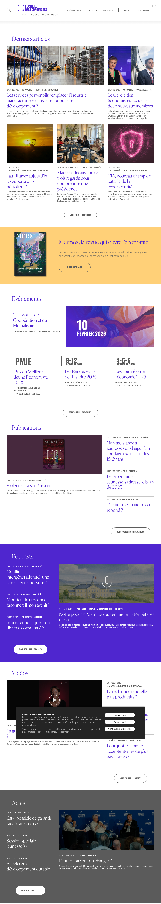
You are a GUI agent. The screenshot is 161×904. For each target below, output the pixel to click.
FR (150, 5)
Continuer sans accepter (119, 729)
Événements (109, 10)
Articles (92, 10)
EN (154, 5)
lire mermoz (75, 267)
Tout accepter (120, 715)
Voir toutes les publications (130, 532)
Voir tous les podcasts (30, 649)
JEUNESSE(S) (142, 10)
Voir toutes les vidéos (130, 778)
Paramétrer (119, 721)
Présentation (74, 10)
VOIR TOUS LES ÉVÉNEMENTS (81, 412)
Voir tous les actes (30, 891)
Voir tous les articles (80, 215)
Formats (126, 10)
